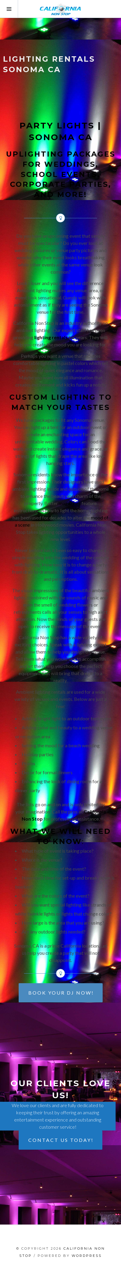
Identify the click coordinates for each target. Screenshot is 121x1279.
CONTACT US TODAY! (61, 1140)
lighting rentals (51, 337)
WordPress (87, 1256)
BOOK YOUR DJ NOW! (61, 992)
